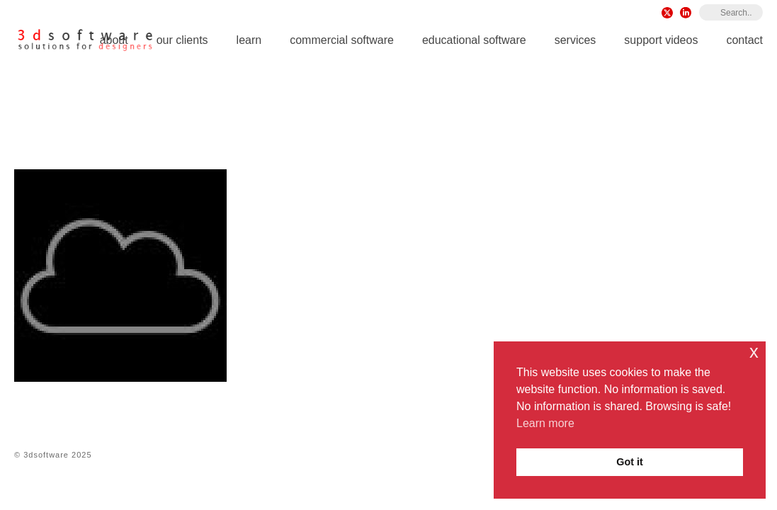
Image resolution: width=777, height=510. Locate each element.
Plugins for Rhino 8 (559, 121)
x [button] (754, 351)
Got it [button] (629, 462)
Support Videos (661, 40)
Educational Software (474, 40)
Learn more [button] (545, 423)
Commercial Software (342, 40)
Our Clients (182, 40)
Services (575, 40)
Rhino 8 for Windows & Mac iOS (431, 121)
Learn (249, 40)
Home (338, 121)
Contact (744, 40)
